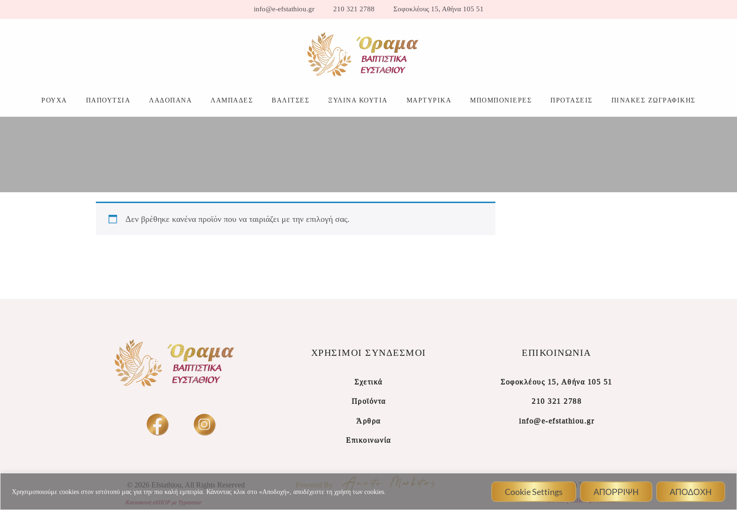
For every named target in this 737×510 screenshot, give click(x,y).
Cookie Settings (534, 491)
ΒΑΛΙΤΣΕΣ (290, 100)
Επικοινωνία (368, 440)
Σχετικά (368, 381)
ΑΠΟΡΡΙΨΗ (616, 491)
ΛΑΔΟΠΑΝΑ (170, 100)
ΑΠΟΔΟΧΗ (691, 491)
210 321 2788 (354, 9)
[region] (368, 491)
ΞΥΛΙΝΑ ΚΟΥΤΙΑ (358, 100)
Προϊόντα (369, 401)
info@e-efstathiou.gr (284, 9)
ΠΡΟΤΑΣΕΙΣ (571, 100)
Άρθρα (368, 420)
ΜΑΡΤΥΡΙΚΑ (429, 100)
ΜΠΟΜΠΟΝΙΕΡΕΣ (501, 100)
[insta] (204, 424)
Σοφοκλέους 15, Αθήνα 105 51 (438, 9)
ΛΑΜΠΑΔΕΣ (232, 100)
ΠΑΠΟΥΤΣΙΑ (108, 100)
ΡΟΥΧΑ (54, 100)
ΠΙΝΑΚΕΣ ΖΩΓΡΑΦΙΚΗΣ (654, 100)
